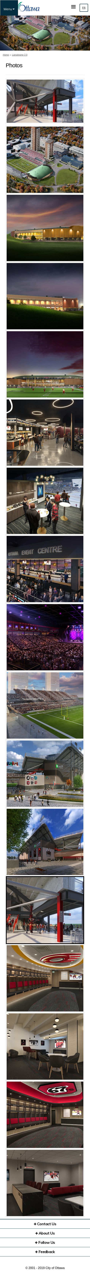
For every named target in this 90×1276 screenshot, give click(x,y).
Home (6, 55)
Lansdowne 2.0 (19, 55)
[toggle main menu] (73, 6)
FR (83, 7)
